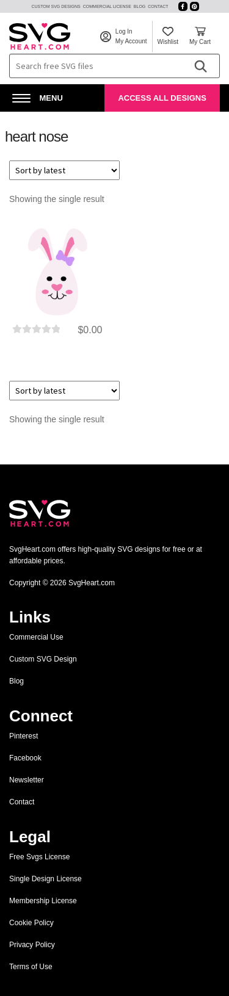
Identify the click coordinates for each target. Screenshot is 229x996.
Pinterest (23, 736)
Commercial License (107, 6)
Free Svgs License (39, 857)
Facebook (25, 758)
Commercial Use (36, 637)
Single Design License (45, 879)
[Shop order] (64, 170)
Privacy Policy (32, 944)
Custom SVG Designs (55, 6)
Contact (158, 6)
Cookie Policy (31, 922)
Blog (139, 6)
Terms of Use (31, 966)
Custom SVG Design (43, 659)
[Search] (200, 65)
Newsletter (26, 780)
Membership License (43, 901)
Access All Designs (162, 98)
